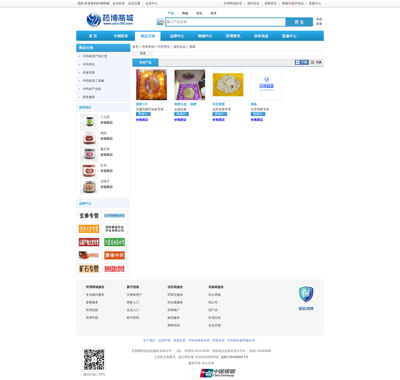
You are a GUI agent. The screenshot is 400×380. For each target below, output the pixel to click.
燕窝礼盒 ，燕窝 (185, 104)
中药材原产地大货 (95, 56)
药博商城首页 (233, 3)
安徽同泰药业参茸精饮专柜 (154, 109)
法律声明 (164, 340)
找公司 (213, 302)
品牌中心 (177, 36)
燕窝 (192, 47)
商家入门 (133, 302)
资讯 (199, 13)
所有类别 (148, 47)
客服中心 (315, 3)
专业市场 (214, 325)
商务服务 (89, 97)
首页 (135, 47)
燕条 (254, 104)
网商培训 (174, 325)
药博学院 (92, 317)
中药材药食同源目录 (241, 340)
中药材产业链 (92, 89)
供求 (213, 13)
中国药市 (121, 36)
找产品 (213, 310)
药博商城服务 (95, 287)
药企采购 (214, 294)
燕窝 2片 (142, 104)
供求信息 (261, 36)
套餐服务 (92, 302)
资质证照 (179, 340)
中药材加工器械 (93, 80)
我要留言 (271, 3)
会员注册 (134, 3)
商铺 (185, 13)
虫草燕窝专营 (221, 109)
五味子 (105, 181)
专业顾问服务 (95, 294)
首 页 (93, 36)
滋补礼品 (179, 47)
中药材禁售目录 (199, 340)
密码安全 (253, 3)
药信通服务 (175, 302)
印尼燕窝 (218, 104)
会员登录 (118, 3)
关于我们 (149, 340)
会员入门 (133, 310)
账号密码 (133, 317)
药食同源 (89, 72)
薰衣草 (105, 149)
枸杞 (104, 133)
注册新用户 (134, 294)
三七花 (105, 117)
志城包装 (180, 109)
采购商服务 (216, 287)
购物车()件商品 (293, 3)
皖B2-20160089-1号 (234, 357)
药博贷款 (92, 310)
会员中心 (151, 3)
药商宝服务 (175, 294)
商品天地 (148, 36)
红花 (104, 165)
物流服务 (174, 317)
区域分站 (214, 317)
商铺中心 (205, 36)
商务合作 (218, 340)
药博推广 (174, 310)
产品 (171, 13)
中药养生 (89, 64)
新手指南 (133, 287)
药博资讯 (233, 36)
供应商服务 (175, 287)
